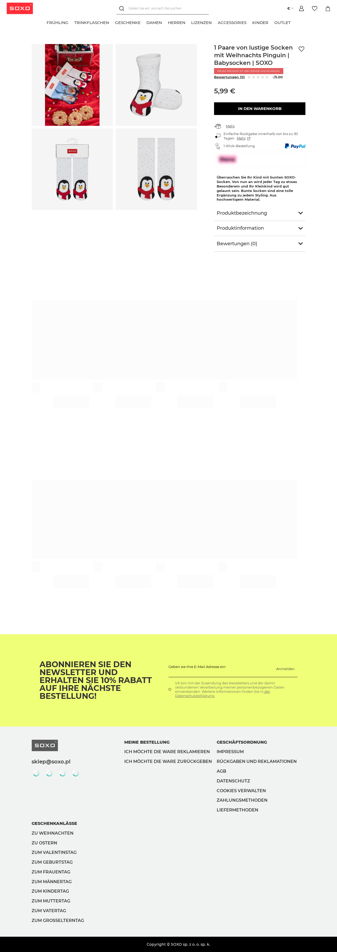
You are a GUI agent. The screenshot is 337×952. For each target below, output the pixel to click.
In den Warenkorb (259, 108)
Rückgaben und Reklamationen (257, 761)
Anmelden (285, 669)
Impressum (230, 751)
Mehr (230, 126)
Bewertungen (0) (229, 77)
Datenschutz (233, 780)
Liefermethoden (237, 809)
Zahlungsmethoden (242, 800)
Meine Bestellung (147, 742)
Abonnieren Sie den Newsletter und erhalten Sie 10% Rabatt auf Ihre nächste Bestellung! (95, 680)
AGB (221, 771)
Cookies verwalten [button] (241, 790)
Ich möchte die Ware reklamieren (167, 751)
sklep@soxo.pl (51, 761)
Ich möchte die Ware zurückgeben (168, 761)
